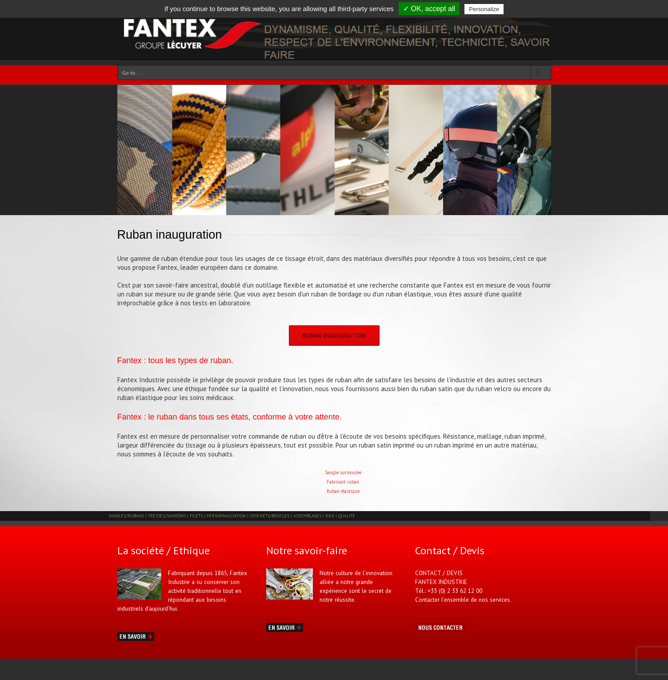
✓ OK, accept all (429, 8)
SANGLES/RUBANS (126, 516)
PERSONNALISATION (227, 516)
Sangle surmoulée (343, 472)
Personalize (484, 9)
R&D (330, 516)
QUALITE (346, 516)
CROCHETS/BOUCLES (270, 516)
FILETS (197, 516)
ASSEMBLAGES (308, 516)
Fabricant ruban (343, 482)
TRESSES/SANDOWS (167, 516)
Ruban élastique (343, 491)
